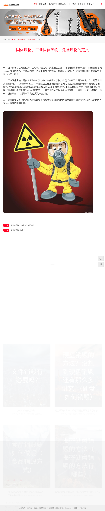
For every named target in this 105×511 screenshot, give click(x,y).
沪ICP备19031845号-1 (56, 508)
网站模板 (83, 508)
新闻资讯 (81, 4)
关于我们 (91, 4)
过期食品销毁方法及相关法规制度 (22, 225)
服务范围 (43, 4)
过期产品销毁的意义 (18, 230)
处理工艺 (62, 4)
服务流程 (72, 4)
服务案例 (53, 4)
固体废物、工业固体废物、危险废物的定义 (52, 50)
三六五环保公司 (20, 39)
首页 (35, 4)
